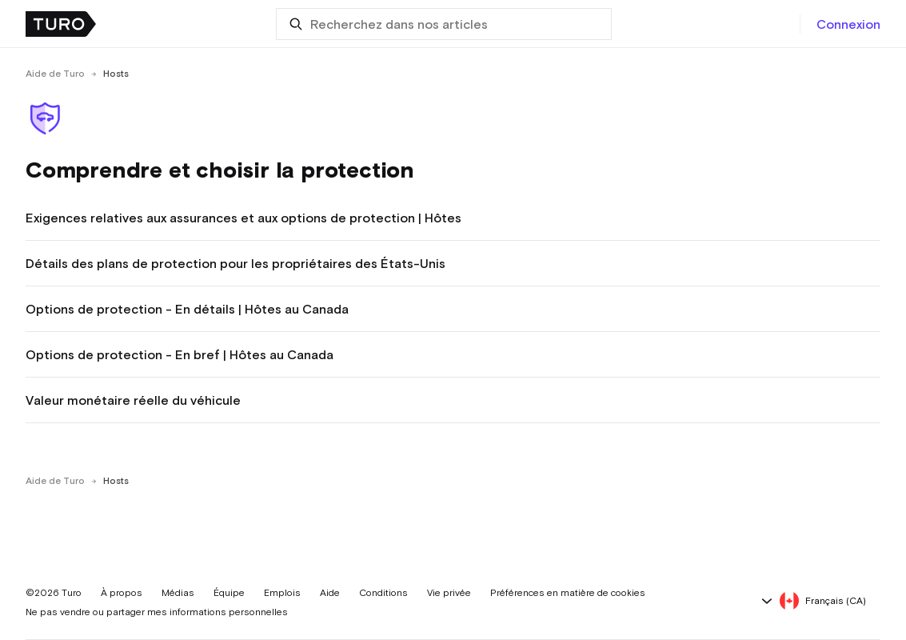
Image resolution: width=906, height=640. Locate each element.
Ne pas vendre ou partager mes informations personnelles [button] (157, 612)
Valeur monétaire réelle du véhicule (133, 400)
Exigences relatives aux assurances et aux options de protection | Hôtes (243, 217)
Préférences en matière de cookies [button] (567, 592)
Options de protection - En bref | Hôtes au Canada (179, 354)
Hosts (116, 73)
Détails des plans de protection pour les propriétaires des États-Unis (235, 263)
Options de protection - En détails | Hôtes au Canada (187, 309)
